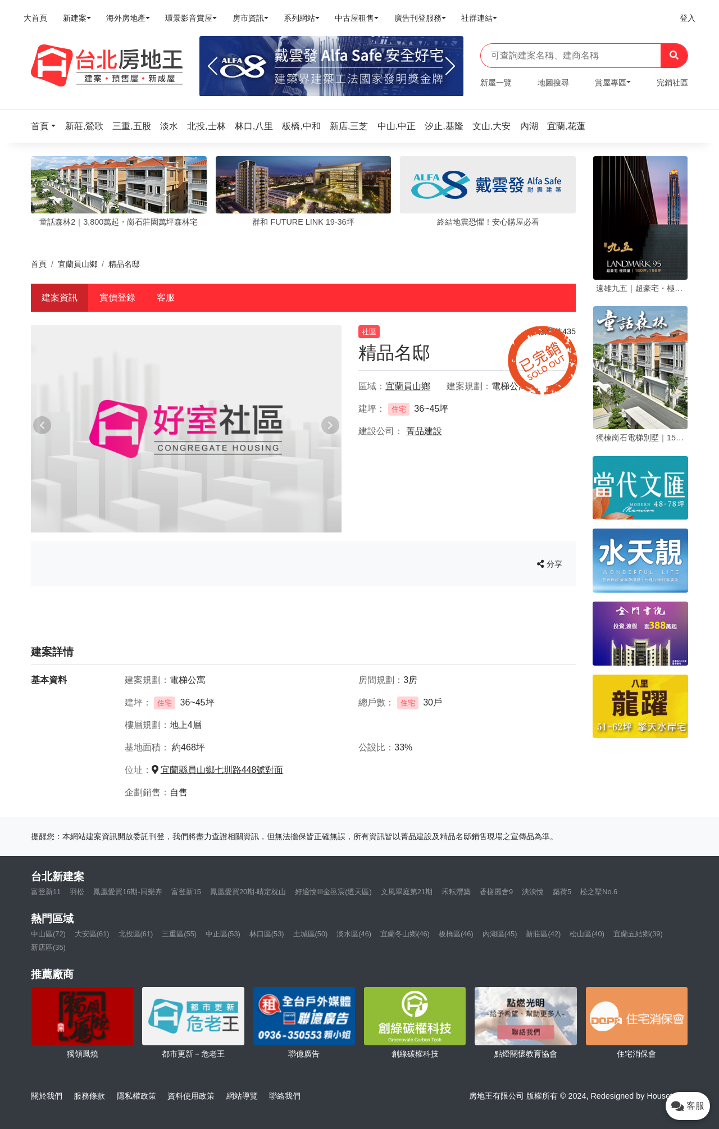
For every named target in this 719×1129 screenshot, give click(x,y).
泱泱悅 (533, 891)
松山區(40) (587, 934)
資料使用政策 (191, 1095)
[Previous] (212, 66)
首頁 (39, 264)
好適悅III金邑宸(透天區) (333, 891)
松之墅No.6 (598, 891)
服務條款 (89, 1095)
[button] (46, 126)
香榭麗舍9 (496, 891)
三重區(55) (179, 934)
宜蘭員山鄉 (77, 264)
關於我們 (46, 1095)
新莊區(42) (543, 934)
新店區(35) (48, 947)
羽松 (77, 891)
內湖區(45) (500, 934)
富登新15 (186, 891)
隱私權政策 (136, 1095)
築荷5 (562, 891)
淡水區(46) (353, 934)
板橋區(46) (456, 934)
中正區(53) (223, 934)
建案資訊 (60, 297)
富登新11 (46, 891)
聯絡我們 (285, 1095)
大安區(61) (92, 934)
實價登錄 (117, 297)
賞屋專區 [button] (610, 82)
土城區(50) (310, 934)
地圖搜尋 (553, 82)
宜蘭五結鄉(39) (638, 934)
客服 (166, 297)
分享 (549, 563)
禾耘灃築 (456, 891)
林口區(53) (266, 934)
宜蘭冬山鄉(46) (405, 934)
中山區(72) (48, 934)
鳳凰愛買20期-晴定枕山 (248, 891)
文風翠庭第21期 (407, 891)
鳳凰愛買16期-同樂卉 (127, 891)
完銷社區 (672, 82)
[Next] (450, 66)
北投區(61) (136, 934)
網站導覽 (242, 1095)
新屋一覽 (496, 82)
